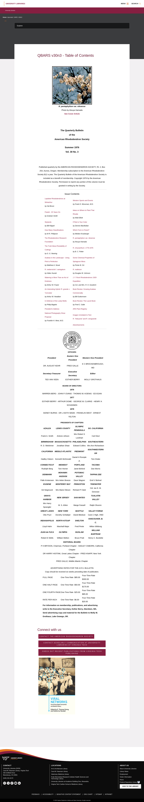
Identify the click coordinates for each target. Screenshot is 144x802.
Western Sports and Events (83, 200)
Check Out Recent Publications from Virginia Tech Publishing (72, 652)
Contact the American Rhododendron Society (66, 636)
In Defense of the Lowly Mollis (56, 301)
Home (4, 17)
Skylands (48, 222)
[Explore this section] (72, 26)
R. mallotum (77, 269)
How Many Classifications (54, 230)
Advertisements (78, 325)
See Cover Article (72, 114)
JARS (15, 17)
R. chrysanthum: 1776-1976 (83, 248)
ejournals (10, 17)
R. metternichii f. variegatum (55, 269)
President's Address (52, 309)
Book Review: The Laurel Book (84, 301)
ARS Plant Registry (80, 309)
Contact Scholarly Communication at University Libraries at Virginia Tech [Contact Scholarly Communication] (72, 644)
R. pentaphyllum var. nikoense (84, 238)
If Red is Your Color (80, 222)
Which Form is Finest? (81, 230)
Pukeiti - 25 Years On (52, 212)
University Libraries (10, 10)
